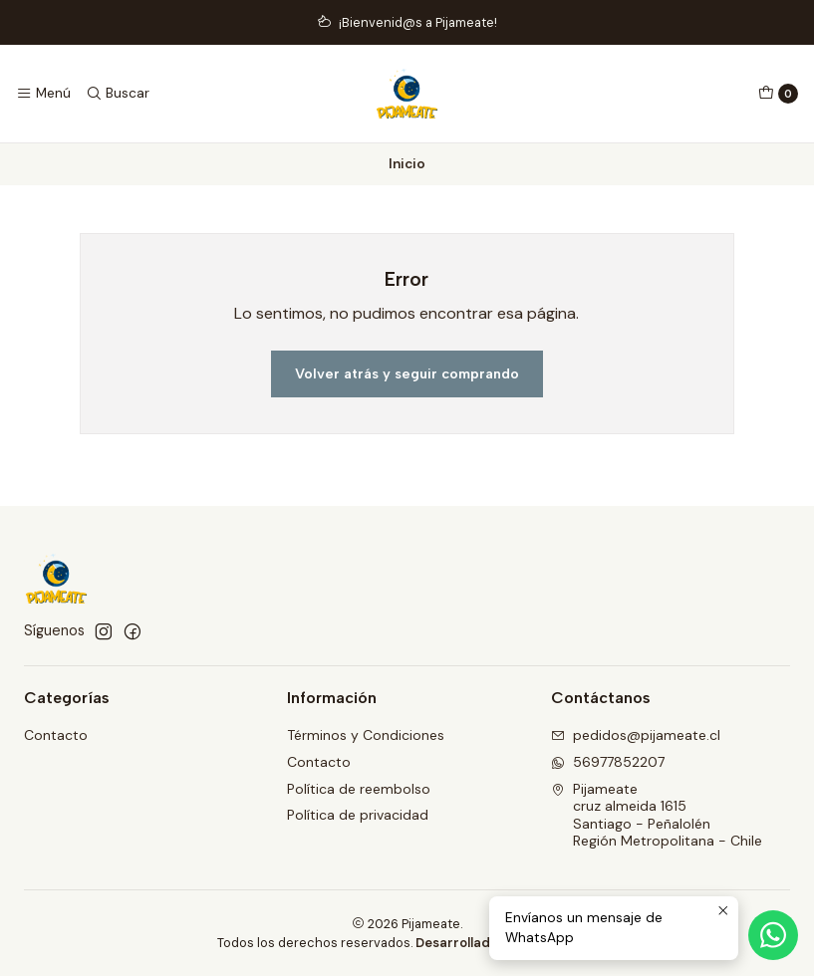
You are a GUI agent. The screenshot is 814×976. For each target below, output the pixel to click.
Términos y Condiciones (365, 735)
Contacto (56, 735)
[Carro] (778, 94)
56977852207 (608, 762)
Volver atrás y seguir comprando (407, 373)
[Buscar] (116, 94)
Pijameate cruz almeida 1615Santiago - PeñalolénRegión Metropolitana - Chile (656, 815)
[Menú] (43, 94)
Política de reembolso (358, 789)
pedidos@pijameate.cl (635, 735)
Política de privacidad (357, 815)
